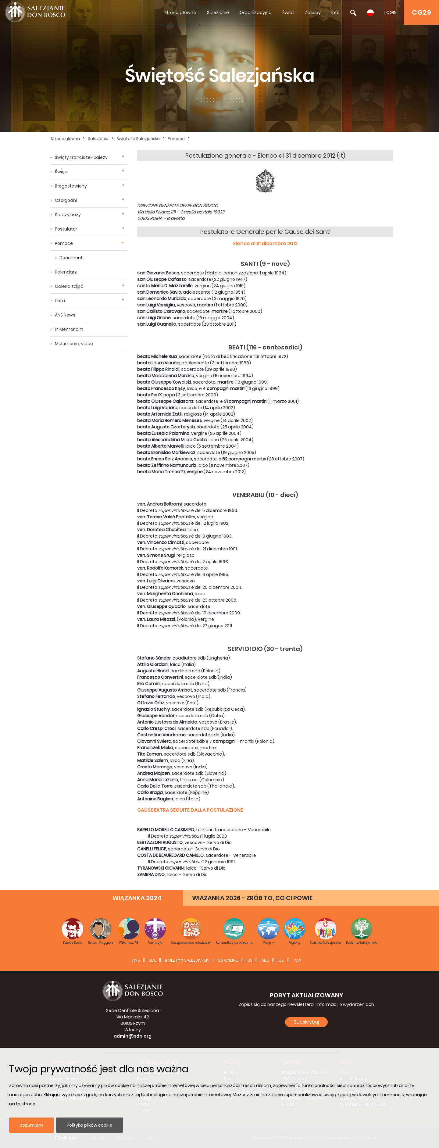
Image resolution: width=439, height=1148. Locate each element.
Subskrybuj (306, 1021)
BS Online (228, 960)
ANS (136, 960)
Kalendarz (66, 272)
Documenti (71, 258)
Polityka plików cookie (89, 1125)
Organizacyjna (256, 12)
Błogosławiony (71, 186)
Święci (61, 172)
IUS (281, 960)
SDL (152, 960)
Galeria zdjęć (69, 286)
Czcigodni (66, 200)
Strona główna (180, 12)
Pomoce (176, 138)
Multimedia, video (74, 344)
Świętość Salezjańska (138, 138)
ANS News (65, 315)
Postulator (66, 229)
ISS (249, 960)
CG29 (421, 12)
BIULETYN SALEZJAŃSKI (187, 960)
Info (335, 12)
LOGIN (390, 12)
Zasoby (313, 12)
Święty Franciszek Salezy (81, 157)
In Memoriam (69, 329)
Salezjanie (218, 12)
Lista (60, 301)
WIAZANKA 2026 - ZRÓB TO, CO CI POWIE (252, 898)
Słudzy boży (68, 215)
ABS (265, 960)
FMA (297, 960)
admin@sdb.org (133, 1036)
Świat (288, 12)
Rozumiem (31, 1125)
